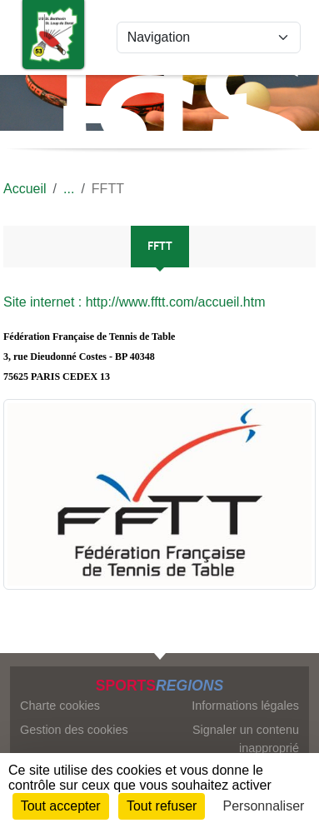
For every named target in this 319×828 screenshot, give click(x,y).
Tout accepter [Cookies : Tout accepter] (61, 806)
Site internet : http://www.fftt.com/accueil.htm (134, 302)
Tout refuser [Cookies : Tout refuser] (162, 806)
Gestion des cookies (74, 729)
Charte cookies (60, 705)
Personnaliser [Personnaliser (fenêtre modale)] (264, 806)
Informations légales (245, 705)
